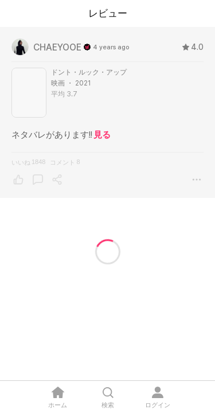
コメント (65, 162)
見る (102, 134)
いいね (28, 162)
